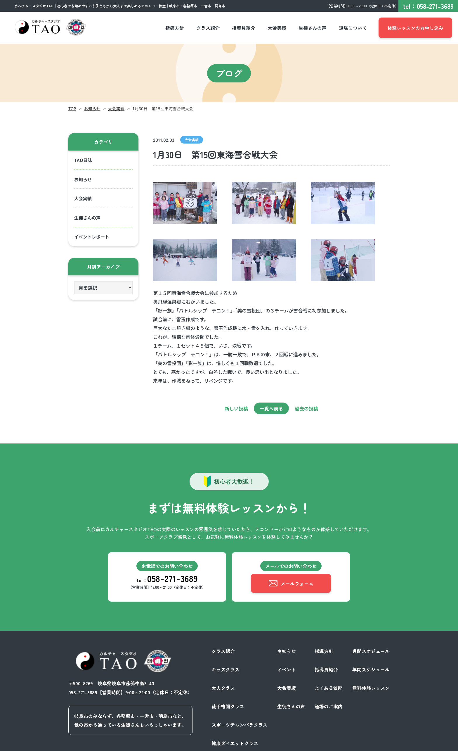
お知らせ (92, 108)
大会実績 (116, 108)
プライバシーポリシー (329, 744)
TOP (72, 108)
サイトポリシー (373, 744)
